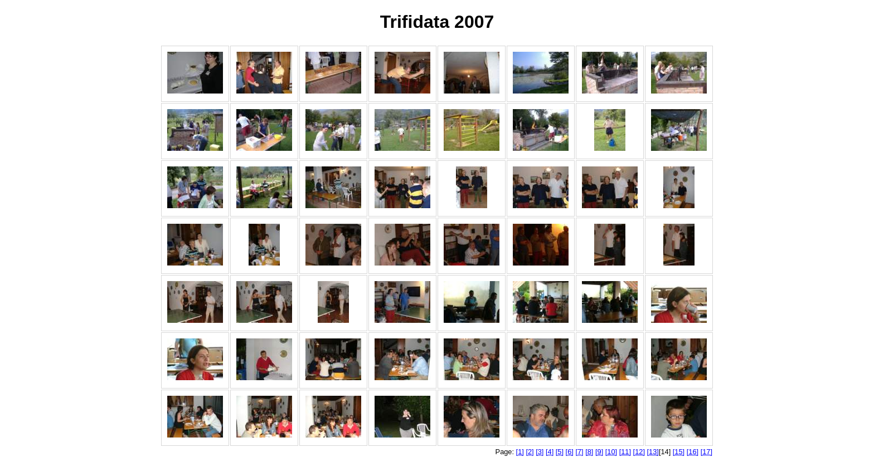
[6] (570, 452)
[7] (579, 452)
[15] (678, 452)
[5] (560, 452)
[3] (539, 452)
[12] (639, 452)
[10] (611, 452)
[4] (549, 452)
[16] (692, 452)
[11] (625, 452)
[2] (529, 452)
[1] (520, 452)
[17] (706, 452)
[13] (653, 452)
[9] (599, 452)
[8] (589, 452)
